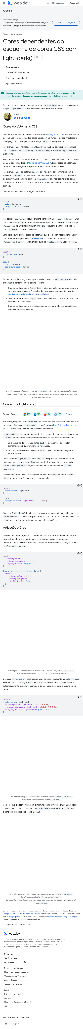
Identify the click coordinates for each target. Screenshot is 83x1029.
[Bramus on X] (15, 119)
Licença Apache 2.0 (15, 917)
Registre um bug (10, 958)
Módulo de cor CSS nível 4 (39, 163)
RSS (5, 1006)
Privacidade (24, 1017)
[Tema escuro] (78, 198)
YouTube (7, 998)
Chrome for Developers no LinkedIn (18, 1002)
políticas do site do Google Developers (62, 917)
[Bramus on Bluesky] (25, 119)
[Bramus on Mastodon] (22, 119)
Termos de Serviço (10, 1017)
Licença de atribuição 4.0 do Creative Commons (21, 914)
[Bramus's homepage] (29, 119)
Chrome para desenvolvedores (16, 972)
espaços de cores (55, 134)
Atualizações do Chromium (15, 976)
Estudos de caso (10, 980)
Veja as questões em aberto (15, 962)
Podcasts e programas (13, 984)
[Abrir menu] (4, 3)
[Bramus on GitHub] (18, 119)
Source (69, 414)
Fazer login (75, 3)
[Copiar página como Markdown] (37, 57)
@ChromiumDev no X (12, 994)
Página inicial (8, 34)
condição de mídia (28, 294)
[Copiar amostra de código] (81, 198)
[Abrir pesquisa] (47, 2)
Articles (7, 10)
